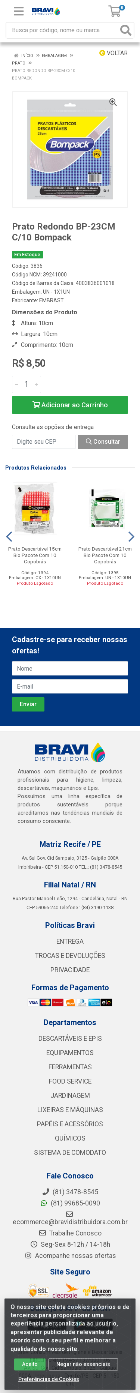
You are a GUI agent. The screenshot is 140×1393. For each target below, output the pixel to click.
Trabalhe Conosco (70, 1233)
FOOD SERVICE (70, 1081)
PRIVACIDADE (70, 970)
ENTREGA (70, 941)
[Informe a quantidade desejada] (26, 384)
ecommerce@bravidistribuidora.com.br (70, 1218)
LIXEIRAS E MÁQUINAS (70, 1110)
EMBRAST (51, 300)
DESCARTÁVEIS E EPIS (70, 1038)
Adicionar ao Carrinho (70, 405)
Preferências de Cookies (48, 1385)
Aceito (30, 1370)
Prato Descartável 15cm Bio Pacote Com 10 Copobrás (35, 555)
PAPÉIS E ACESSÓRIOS (70, 1124)
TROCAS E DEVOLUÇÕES (70, 955)
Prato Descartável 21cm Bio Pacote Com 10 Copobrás (105, 555)
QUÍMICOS (70, 1138)
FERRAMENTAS (70, 1067)
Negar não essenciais (83, 1370)
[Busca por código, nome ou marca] (62, 30)
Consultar (103, 441)
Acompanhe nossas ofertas (70, 1255)
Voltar (113, 53)
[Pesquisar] (126, 30)
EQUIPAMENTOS (70, 1053)
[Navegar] (9, 537)
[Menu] (18, 11)
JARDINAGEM (70, 1095)
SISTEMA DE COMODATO (70, 1152)
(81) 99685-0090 (70, 1203)
